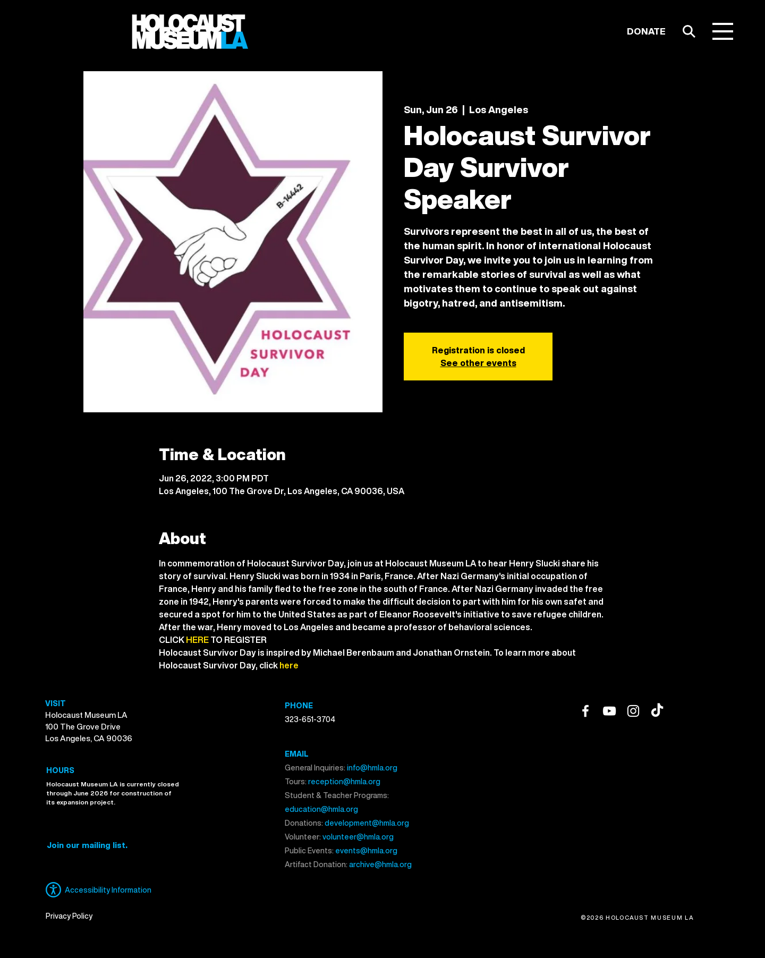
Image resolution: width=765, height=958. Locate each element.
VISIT (55, 703)
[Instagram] (633, 711)
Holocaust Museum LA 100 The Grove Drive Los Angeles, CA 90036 (88, 726)
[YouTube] (609, 711)
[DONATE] (646, 31)
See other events (478, 363)
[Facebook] (585, 711)
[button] (722, 31)
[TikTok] (657, 711)
